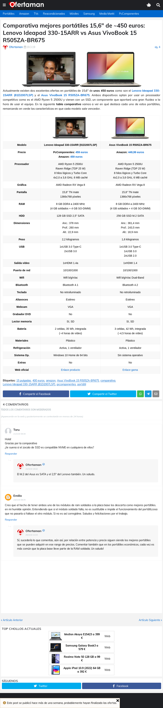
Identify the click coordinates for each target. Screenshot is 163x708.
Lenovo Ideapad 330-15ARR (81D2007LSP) (29, 384)
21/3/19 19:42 (32, 469)
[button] (4, 5)
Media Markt (106, 13)
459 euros (81, 152)
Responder (11, 453)
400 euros (38, 380)
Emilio (17, 495)
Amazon (24, 13)
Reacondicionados (54, 13)
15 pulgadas (23, 380)
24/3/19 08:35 (19, 500)
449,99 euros (136, 152)
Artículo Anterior (13, 620)
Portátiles (8, 13)
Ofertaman (34, 465)
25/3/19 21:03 (32, 535)
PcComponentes (129, 13)
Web (107, 636)
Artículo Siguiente (149, 620)
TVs (36, 13)
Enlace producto (70, 369)
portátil (81, 384)
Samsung (89, 13)
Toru (16, 430)
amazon (51, 380)
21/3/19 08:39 (19, 434)
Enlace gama (130, 369)
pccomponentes (66, 384)
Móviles (74, 13)
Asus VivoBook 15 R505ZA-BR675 (65, 95)
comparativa (107, 380)
